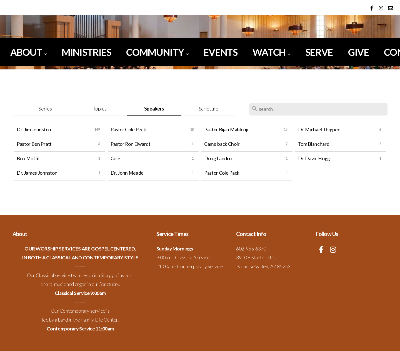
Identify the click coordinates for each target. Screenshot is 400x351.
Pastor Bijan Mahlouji (226, 129)
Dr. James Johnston (37, 173)
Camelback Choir (221, 144)
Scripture (208, 109)
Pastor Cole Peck (128, 129)
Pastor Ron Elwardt (131, 144)
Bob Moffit (28, 158)
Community (157, 52)
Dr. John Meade (127, 173)
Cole (115, 158)
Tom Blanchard (313, 144)
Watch (271, 52)
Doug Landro (217, 158)
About (28, 52)
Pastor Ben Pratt (34, 144)
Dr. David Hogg (314, 158)
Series (45, 109)
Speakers (154, 109)
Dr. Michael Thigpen (319, 129)
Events (221, 52)
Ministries (86, 52)
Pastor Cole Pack (221, 173)
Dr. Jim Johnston (34, 129)
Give (358, 52)
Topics (99, 109)
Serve (319, 52)
